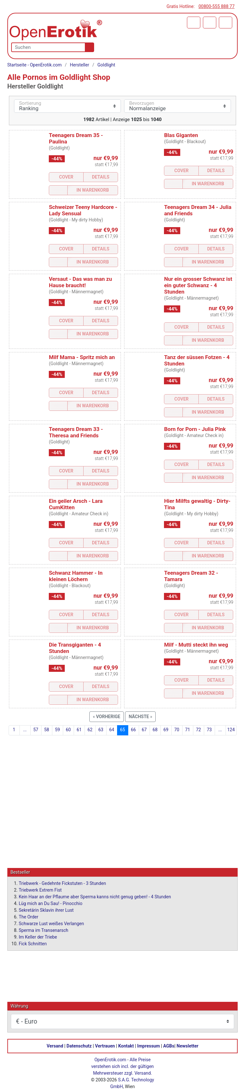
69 (165, 729)
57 (35, 729)
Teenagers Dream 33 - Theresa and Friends (76, 432)
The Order (28, 916)
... (24, 729)
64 (111, 729)
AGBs (168, 1045)
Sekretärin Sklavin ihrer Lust (46, 909)
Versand (55, 1045)
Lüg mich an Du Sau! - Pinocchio (50, 903)
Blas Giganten (181, 135)
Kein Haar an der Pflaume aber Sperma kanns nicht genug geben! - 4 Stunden (95, 896)
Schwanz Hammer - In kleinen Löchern (75, 576)
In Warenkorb (93, 190)
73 (209, 729)
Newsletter (187, 1045)
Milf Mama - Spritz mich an (82, 357)
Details (100, 177)
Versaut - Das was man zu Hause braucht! (80, 282)
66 (133, 729)
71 (187, 729)
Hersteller (79, 64)
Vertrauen (105, 1045)
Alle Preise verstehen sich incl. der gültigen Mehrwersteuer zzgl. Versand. (122, 1066)
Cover (66, 177)
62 (90, 729)
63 (100, 729)
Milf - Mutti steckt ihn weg (196, 644)
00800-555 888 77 (216, 6)
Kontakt (126, 1045)
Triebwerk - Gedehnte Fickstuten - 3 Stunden (62, 883)
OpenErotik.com (110, 1059)
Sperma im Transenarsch (43, 930)
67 (144, 729)
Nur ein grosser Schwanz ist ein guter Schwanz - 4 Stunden (198, 285)
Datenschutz (79, 1045)
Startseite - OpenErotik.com (34, 64)
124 (231, 729)
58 (46, 729)
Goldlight (106, 64)
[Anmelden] (209, 22)
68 (155, 729)
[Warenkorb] (193, 22)
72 (198, 729)
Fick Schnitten (33, 943)
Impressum (148, 1045)
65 (122, 729)
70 (176, 729)
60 (68, 729)
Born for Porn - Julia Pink (195, 429)
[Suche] (88, 47)
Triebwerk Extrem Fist (40, 889)
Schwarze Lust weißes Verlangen (51, 923)
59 (57, 729)
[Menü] (225, 22)
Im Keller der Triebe (38, 936)
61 (79, 729)
